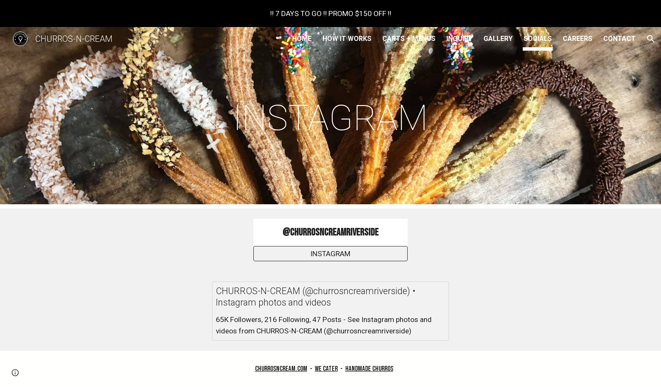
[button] (651, 39)
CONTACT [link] (619, 39)
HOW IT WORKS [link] (346, 39)
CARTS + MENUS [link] (408, 39)
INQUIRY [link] (459, 39)
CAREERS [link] (577, 39)
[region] (330, 13)
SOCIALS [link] (538, 39)
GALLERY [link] (498, 39)
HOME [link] (302, 39)
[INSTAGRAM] (330, 254)
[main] (330, 117)
